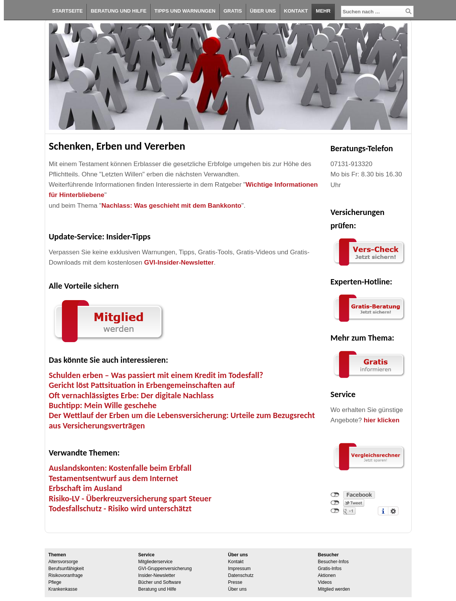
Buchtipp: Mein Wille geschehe (103, 405)
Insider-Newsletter (156, 575)
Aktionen (327, 575)
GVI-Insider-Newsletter (179, 262)
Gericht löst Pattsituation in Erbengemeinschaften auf (142, 385)
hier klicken (381, 420)
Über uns (263, 11)
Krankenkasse (63, 589)
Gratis (233, 11)
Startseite (67, 11)
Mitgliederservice (155, 561)
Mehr (323, 11)
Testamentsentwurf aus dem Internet (113, 478)
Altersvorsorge (63, 561)
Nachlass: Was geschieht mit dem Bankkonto (172, 205)
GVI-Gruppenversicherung (165, 568)
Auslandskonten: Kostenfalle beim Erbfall (120, 468)
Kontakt (296, 11)
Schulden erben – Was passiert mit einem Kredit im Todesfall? (156, 375)
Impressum (239, 568)
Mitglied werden (334, 589)
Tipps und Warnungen (185, 11)
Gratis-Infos (330, 568)
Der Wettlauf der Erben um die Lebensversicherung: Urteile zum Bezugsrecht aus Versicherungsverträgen (182, 420)
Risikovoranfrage (66, 575)
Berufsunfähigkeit (66, 568)
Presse (235, 582)
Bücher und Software (159, 582)
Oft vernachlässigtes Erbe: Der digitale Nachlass (131, 395)
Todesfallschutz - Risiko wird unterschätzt (120, 508)
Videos (325, 582)
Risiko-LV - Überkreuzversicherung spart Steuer (130, 498)
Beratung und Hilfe (118, 11)
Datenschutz (241, 575)
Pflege (55, 582)
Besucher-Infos (333, 561)
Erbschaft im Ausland (85, 488)
